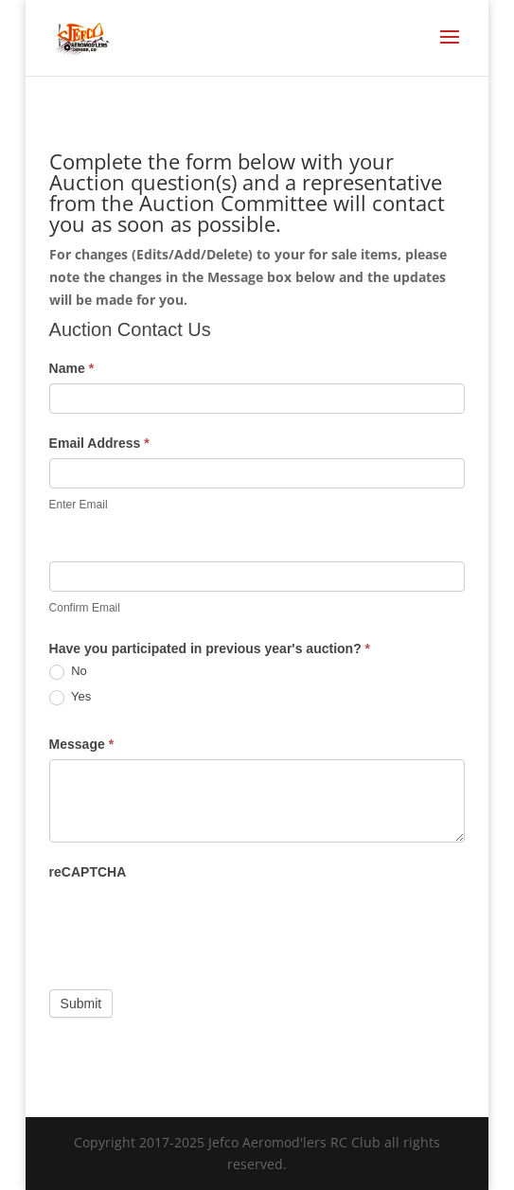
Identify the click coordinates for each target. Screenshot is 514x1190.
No (68, 672)
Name (71, 368)
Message (82, 744)
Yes (70, 697)
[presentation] (193, 924)
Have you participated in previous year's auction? (209, 648)
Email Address (99, 443)
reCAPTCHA (88, 871)
